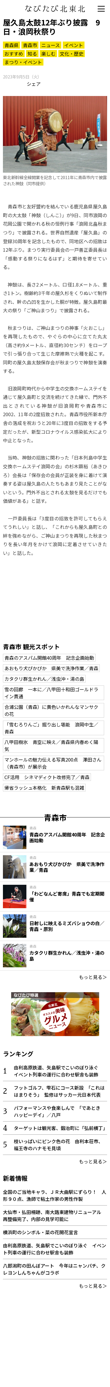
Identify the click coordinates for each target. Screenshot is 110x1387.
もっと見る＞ (93, 976)
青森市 (30, 45)
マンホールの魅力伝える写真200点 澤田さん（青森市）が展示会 (52, 763)
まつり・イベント (23, 62)
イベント (73, 45)
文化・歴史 (71, 53)
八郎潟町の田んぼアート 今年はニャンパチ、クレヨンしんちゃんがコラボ (54, 1269)
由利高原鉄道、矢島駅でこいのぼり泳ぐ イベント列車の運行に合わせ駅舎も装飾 (58, 1071)
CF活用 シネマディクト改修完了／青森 (46, 777)
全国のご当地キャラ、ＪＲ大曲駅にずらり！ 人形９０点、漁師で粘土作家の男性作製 (54, 1195)
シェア (34, 83)
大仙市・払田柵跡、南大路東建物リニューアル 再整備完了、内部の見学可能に (54, 1215)
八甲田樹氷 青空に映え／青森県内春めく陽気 (51, 745)
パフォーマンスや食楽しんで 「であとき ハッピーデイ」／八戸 (59, 1111)
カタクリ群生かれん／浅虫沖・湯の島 (44, 678)
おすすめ (13, 53)
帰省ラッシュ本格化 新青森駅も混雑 (44, 787)
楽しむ (48, 53)
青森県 (11, 45)
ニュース (50, 45)
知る (32, 53)
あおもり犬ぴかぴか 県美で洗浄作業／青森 (51, 668)
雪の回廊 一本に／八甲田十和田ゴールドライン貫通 (51, 693)
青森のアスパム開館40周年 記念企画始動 (49, 657)
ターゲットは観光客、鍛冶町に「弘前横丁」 (61, 1127)
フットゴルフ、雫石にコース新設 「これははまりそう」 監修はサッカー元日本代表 (59, 1091)
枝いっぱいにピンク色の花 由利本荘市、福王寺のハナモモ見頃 (58, 1145)
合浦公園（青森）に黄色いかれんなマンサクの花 (51, 710)
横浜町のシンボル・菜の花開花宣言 (40, 1232)
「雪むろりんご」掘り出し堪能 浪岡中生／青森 (51, 728)
